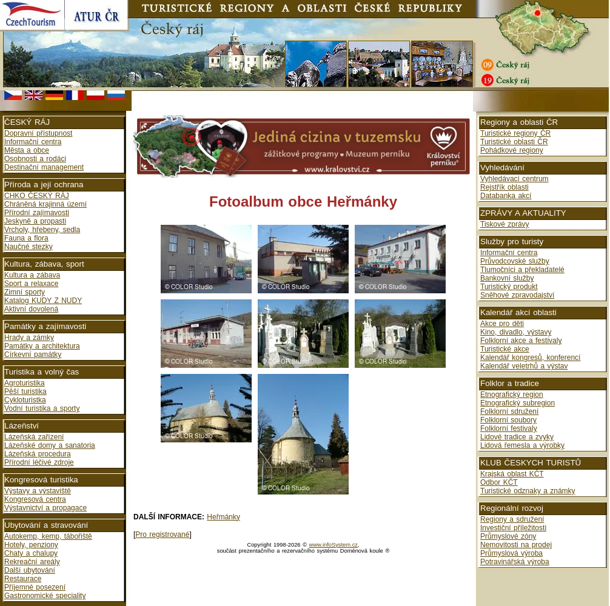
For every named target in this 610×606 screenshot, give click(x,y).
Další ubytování (29, 570)
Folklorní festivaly (508, 428)
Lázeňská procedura (37, 454)
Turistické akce (504, 349)
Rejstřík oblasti (504, 187)
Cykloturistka (25, 400)
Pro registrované (162, 534)
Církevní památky (32, 354)
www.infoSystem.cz (333, 545)
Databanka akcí (505, 195)
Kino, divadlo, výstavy (515, 332)
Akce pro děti (502, 323)
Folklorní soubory (508, 420)
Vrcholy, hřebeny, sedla (42, 229)
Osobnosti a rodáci (35, 159)
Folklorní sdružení (509, 411)
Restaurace (22, 578)
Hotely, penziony (31, 545)
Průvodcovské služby (514, 261)
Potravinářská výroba (514, 562)
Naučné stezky (28, 246)
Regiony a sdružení (512, 519)
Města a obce (26, 150)
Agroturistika (24, 383)
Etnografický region (511, 394)
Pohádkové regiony (511, 150)
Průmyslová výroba (511, 553)
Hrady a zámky (29, 337)
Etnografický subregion (517, 403)
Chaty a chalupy (31, 553)
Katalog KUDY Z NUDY (43, 300)
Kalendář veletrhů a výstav (524, 366)
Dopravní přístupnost (38, 133)
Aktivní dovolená (31, 309)
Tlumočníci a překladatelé (522, 269)
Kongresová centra (35, 499)
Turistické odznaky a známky (527, 491)
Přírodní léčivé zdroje (39, 462)
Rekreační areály (32, 562)
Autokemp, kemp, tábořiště (48, 536)
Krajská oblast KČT (512, 474)
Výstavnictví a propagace (45, 508)
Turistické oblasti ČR (514, 142)
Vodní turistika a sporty (41, 408)
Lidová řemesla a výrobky (522, 445)
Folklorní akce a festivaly (520, 340)
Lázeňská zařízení (34, 437)
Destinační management (44, 167)
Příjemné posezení (34, 587)
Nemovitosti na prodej (516, 545)
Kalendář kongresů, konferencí (530, 357)
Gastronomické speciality (44, 595)
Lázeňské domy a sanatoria (49, 445)
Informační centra (32, 142)
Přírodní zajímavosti (36, 212)
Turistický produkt (509, 286)
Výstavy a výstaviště (37, 491)
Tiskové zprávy (504, 224)
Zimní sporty (24, 292)
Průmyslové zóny (508, 536)
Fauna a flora (26, 238)
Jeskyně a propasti (35, 221)
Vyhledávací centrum (514, 179)
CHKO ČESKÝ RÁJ (36, 195)
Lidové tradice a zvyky (517, 437)
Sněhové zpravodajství (517, 295)
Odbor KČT (499, 482)
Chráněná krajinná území (45, 204)
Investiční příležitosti (513, 528)
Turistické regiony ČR (515, 133)
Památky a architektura (42, 346)
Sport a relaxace (31, 283)
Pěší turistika (25, 391)
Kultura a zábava (32, 275)
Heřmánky (223, 517)
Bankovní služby (507, 278)
